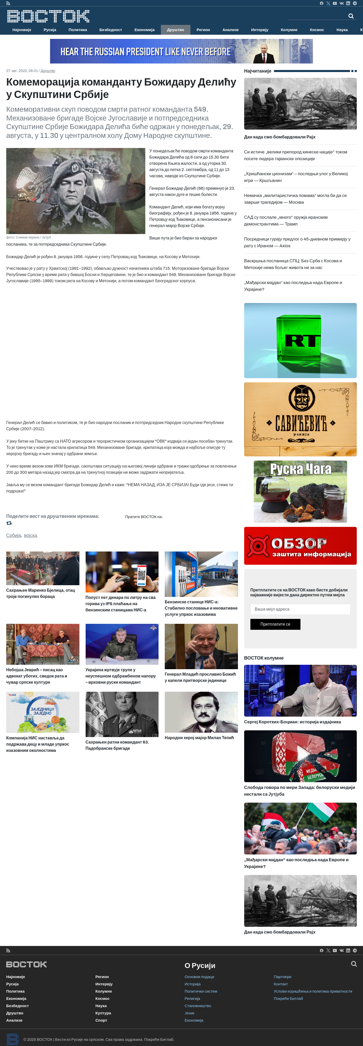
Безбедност (110, 30)
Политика (78, 30)
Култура (103, 1013)
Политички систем (201, 991)
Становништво (198, 1006)
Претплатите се (275, 624)
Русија (50, 30)
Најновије (21, 30)
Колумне (289, 30)
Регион (203, 30)
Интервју (259, 30)
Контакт (281, 984)
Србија (13, 535)
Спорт (101, 1020)
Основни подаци (199, 977)
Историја (193, 984)
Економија (144, 30)
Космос (317, 30)
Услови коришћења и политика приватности (313, 991)
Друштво (175, 30)
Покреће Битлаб (288, 998)
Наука (342, 30)
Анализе (230, 30)
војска (30, 535)
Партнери (282, 977)
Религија (192, 998)
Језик (189, 1013)
